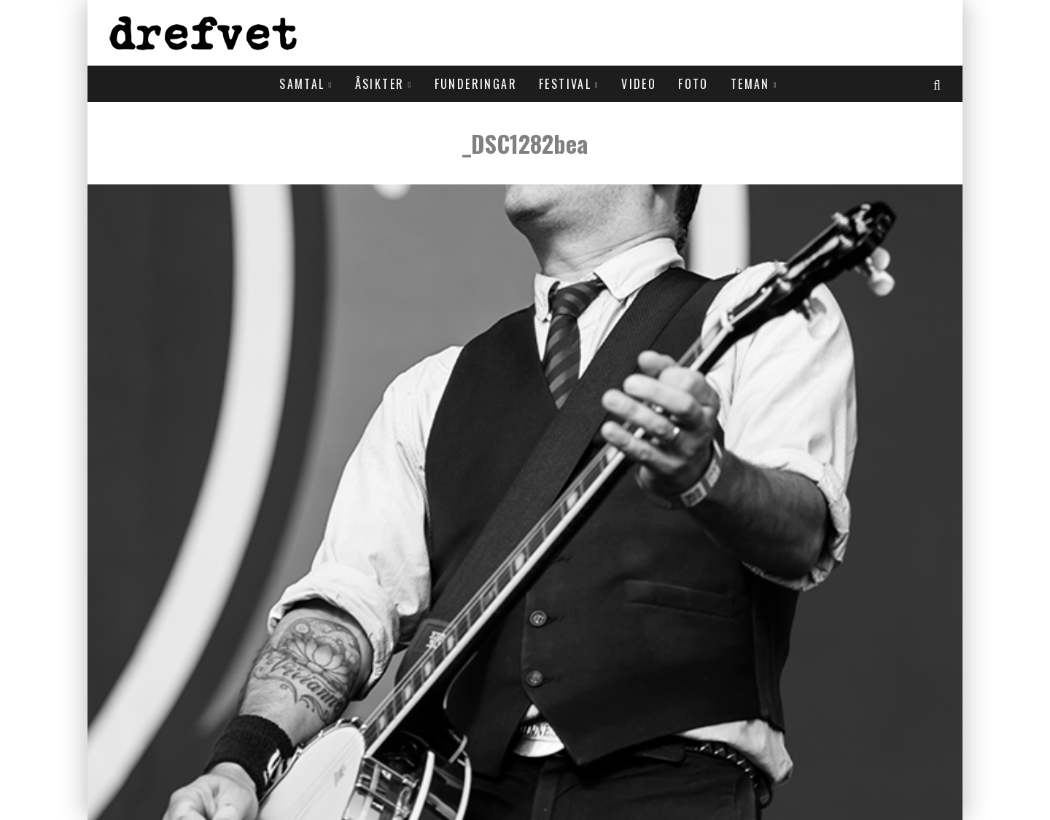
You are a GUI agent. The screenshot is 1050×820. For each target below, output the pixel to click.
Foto (693, 84)
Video (638, 84)
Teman (750, 84)
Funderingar (476, 84)
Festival (565, 84)
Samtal (301, 84)
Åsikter (380, 84)
